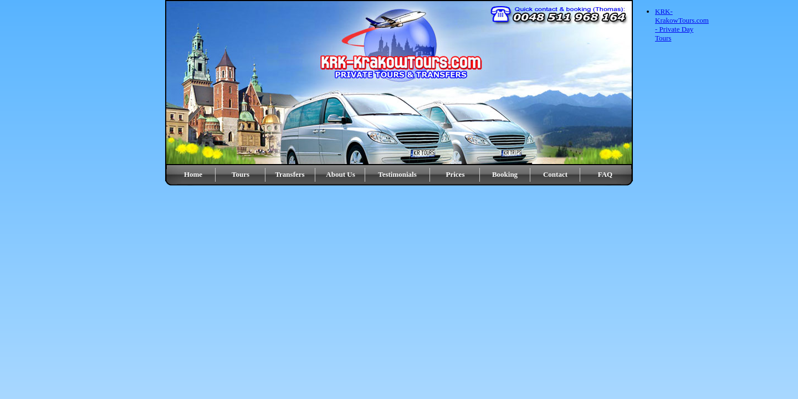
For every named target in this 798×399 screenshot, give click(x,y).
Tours (240, 174)
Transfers (289, 174)
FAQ (605, 174)
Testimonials (397, 174)
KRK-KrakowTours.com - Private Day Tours (682, 24)
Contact (555, 174)
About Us (340, 174)
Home (193, 174)
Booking (505, 174)
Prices (455, 174)
